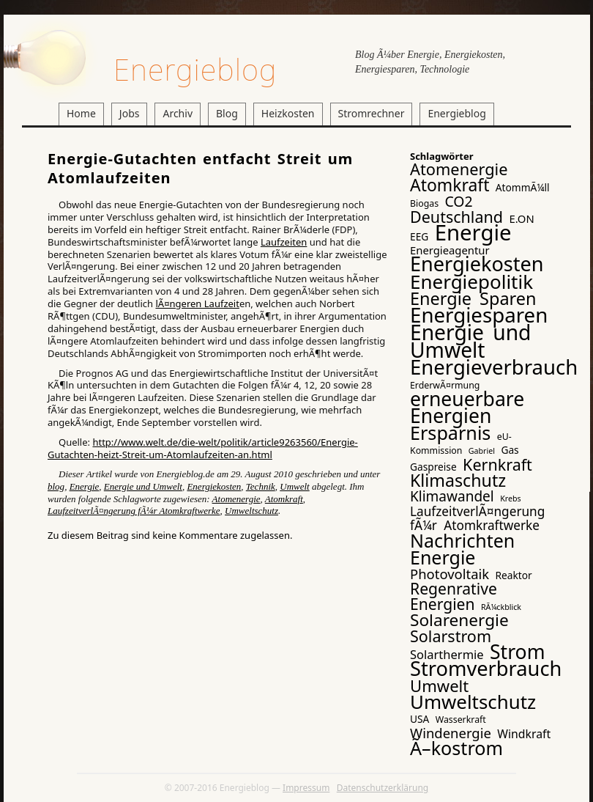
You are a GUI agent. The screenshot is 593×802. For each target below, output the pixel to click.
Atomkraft (284, 498)
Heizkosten (288, 113)
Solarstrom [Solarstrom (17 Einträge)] (450, 636)
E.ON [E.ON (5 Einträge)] (521, 218)
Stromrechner (371, 113)
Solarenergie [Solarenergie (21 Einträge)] (459, 619)
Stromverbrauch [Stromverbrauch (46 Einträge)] (486, 668)
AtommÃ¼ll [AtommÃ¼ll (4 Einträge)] (523, 187)
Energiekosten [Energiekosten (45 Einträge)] (477, 263)
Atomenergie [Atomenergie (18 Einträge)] (459, 169)
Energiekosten (214, 486)
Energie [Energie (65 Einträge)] (473, 232)
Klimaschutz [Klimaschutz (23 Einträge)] (458, 480)
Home (81, 113)
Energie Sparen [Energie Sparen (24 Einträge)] (473, 298)
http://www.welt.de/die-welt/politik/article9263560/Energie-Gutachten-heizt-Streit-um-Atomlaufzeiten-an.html (203, 448)
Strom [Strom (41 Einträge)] (517, 652)
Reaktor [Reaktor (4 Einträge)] (514, 575)
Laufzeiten (284, 242)
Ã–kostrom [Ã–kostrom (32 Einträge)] (456, 747)
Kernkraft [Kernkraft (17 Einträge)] (497, 464)
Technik (260, 486)
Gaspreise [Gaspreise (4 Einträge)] (433, 467)
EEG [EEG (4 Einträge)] (419, 236)
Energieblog (195, 69)
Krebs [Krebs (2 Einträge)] (510, 498)
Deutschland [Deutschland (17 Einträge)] (456, 216)
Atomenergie (236, 498)
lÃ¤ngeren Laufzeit (197, 303)
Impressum (306, 787)
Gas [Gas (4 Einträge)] (509, 450)
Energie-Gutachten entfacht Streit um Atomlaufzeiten (200, 168)
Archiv (178, 113)
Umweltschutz (251, 510)
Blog (227, 113)
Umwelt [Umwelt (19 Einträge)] (439, 685)
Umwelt (294, 486)
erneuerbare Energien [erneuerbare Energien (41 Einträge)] (467, 407)
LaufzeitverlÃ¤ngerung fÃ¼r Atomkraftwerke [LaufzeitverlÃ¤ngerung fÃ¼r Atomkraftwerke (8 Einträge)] (477, 518)
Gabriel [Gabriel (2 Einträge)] (482, 451)
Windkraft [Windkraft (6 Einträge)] (524, 734)
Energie (85, 486)
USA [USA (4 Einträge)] (419, 719)
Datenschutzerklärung (382, 787)
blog (56, 486)
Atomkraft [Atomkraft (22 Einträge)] (449, 184)
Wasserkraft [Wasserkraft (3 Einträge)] (461, 719)
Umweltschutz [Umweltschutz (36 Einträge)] (473, 701)
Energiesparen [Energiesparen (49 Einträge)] (479, 314)
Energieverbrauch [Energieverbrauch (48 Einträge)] (494, 366)
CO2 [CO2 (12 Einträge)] (458, 201)
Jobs (129, 113)
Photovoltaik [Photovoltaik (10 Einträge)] (449, 573)
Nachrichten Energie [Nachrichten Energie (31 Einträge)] (462, 549)
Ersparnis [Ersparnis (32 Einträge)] (450, 432)
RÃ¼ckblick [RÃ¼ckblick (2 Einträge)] (501, 607)
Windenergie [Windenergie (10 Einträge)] (450, 733)
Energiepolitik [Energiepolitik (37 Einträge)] (471, 281)
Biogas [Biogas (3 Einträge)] (424, 203)
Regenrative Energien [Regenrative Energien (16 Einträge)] (453, 596)
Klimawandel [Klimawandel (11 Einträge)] (452, 496)
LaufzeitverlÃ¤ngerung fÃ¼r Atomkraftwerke (134, 510)
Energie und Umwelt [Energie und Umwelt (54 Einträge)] (470, 341)
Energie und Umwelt (143, 486)
